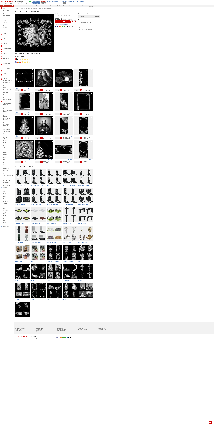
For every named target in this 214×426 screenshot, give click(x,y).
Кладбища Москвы (7, 180)
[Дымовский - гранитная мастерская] (6, 2)
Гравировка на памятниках (6, 107)
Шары (4, 94)
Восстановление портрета (6, 116)
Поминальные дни (7, 177)
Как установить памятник (82, 407)
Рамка (4, 156)
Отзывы (5, 173)
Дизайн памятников (18, 407)
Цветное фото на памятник (7, 114)
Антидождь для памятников (6, 125)
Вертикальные (6, 12)
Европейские (6, 25)
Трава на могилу (6, 84)
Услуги (38, 402)
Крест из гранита (7, 99)
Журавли (5, 200)
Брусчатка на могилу (7, 89)
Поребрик (5, 90)
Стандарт (89, 17)
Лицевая (5, 137)
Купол (4, 220)
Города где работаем (102, 407)
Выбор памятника (82, 402)
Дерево (5, 203)
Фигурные (5, 212)
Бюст (4, 218)
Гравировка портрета (7, 108)
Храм (4, 161)
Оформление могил (39, 405)
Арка (4, 191)
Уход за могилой (6, 131)
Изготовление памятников (22, 402)
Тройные (5, 22)
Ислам (4, 150)
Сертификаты (6, 170)
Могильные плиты (7, 82)
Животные (5, 147)
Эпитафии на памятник (8, 175)
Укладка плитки (6, 129)
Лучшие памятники (18, 409)
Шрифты (5, 140)
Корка (4, 222)
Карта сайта (6, 182)
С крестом (5, 18)
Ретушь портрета (7, 121)
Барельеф (5, 97)
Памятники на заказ (60, 404)
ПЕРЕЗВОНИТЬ (35, 3)
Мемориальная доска (8, 85)
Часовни (5, 27)
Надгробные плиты (7, 96)
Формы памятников (101, 406)
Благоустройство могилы (7, 128)
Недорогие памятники (19, 405)
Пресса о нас (6, 168)
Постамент (5, 92)
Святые (5, 159)
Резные (5, 13)
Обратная (5, 138)
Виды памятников (101, 405)
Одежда (5, 152)
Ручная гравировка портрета (7, 111)
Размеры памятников (81, 404)
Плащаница (5, 217)
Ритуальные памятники (19, 404)
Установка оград (39, 409)
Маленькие (5, 17)
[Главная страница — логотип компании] (21, 415)
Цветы (4, 162)
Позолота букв (6, 122)
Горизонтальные (6, 15)
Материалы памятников (61, 409)
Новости (5, 166)
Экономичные (6, 10)
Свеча (4, 157)
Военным (5, 145)
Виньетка (5, 144)
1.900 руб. (45, 90)
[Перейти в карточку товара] (18, 90)
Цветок (4, 194)
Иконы (4, 149)
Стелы (4, 213)
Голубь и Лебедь (7, 201)
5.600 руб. (85, 90)
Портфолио (5, 172)
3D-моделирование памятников (7, 104)
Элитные (5, 24)
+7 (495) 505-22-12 (23, 3)
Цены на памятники (60, 405)
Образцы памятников (81, 406)
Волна (4, 205)
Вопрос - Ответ (6, 185)
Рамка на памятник (7, 80)
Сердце (5, 215)
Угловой (5, 223)
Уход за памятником (39, 406)
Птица (4, 198)
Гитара (4, 193)
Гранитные (5, 29)
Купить (62, 21)
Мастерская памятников (61, 407)
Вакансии (5, 184)
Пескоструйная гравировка (6, 119)
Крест (4, 208)
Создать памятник (60, 406)
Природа (5, 154)
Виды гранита (6, 178)
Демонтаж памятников (8, 133)
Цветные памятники (102, 404)
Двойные (5, 20)
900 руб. (25, 90)
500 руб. (64, 90)
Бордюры (5, 87)
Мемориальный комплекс (20, 406)
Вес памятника (80, 405)
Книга (4, 206)
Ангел (4, 142)
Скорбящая (5, 210)
